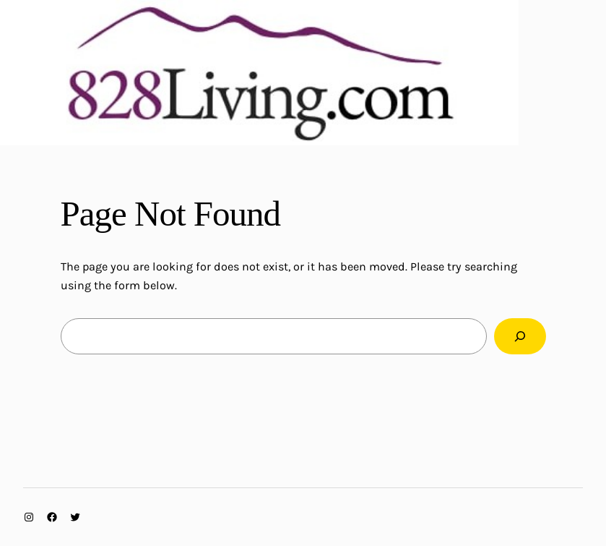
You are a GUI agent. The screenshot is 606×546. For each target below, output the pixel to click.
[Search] (519, 336)
